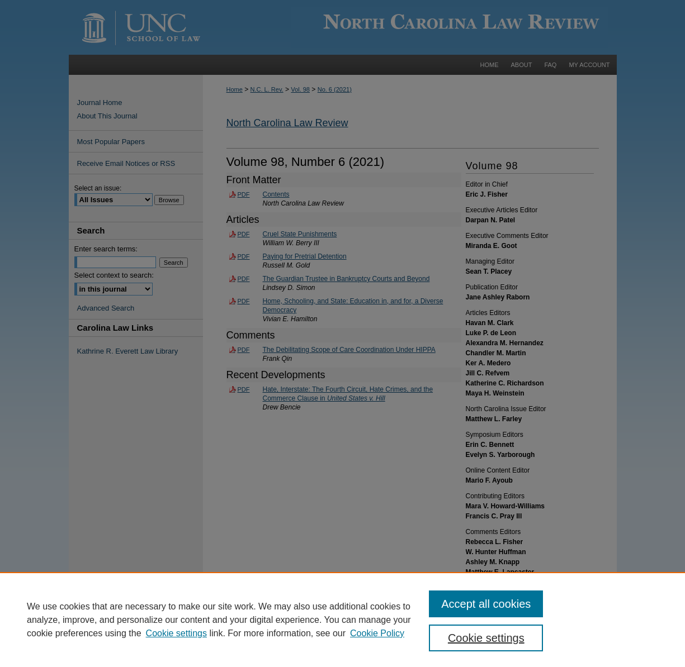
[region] (342, 619)
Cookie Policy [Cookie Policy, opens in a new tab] (377, 633)
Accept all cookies (486, 604)
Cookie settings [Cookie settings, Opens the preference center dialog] (486, 638)
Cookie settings (176, 633)
